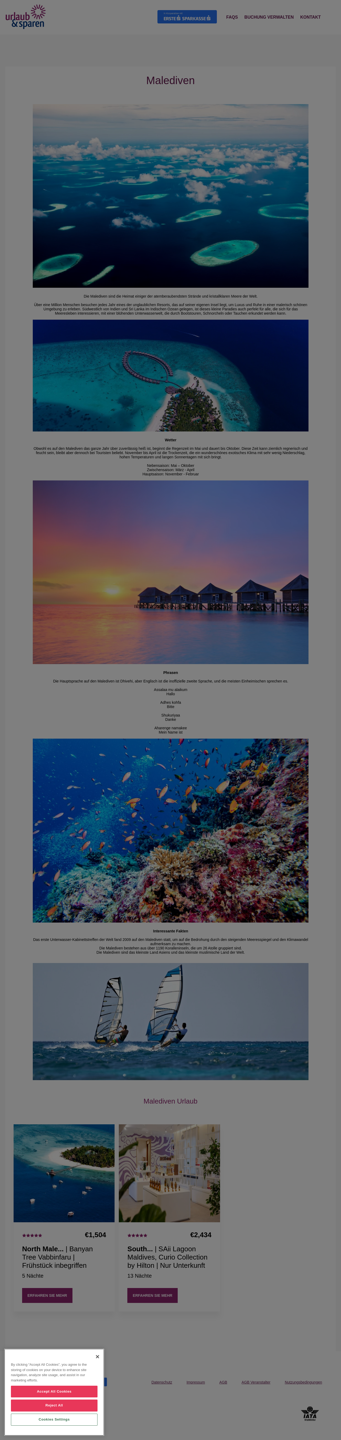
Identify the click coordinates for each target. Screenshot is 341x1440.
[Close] (97, 1357)
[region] (54, 1392)
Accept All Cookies (54, 1391)
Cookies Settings (54, 1419)
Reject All (54, 1405)
